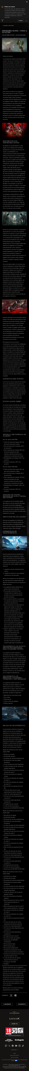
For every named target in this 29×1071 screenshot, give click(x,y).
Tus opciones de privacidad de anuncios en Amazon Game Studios (14, 1060)
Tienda (20, 20)
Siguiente (22, 1004)
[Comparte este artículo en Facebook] (15, 995)
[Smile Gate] (19, 1040)
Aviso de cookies (14, 1057)
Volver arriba (14, 1013)
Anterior (7, 1004)
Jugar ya (14, 1023)
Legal (14, 1053)
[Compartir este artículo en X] (11, 995)
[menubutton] (26, 21)
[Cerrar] (26, 2)
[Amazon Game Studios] (9, 1040)
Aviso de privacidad (14, 1055)
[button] (14, 45)
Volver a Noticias (8, 25)
